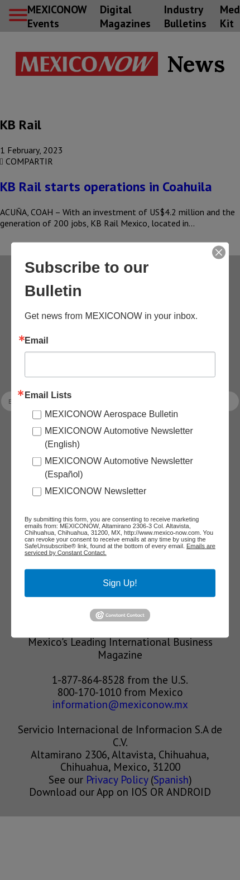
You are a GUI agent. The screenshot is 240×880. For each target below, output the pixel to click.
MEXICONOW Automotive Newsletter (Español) (119, 467)
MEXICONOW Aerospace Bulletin (111, 414)
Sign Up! (120, 583)
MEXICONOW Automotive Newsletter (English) (119, 437)
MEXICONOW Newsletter (95, 491)
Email (37, 340)
